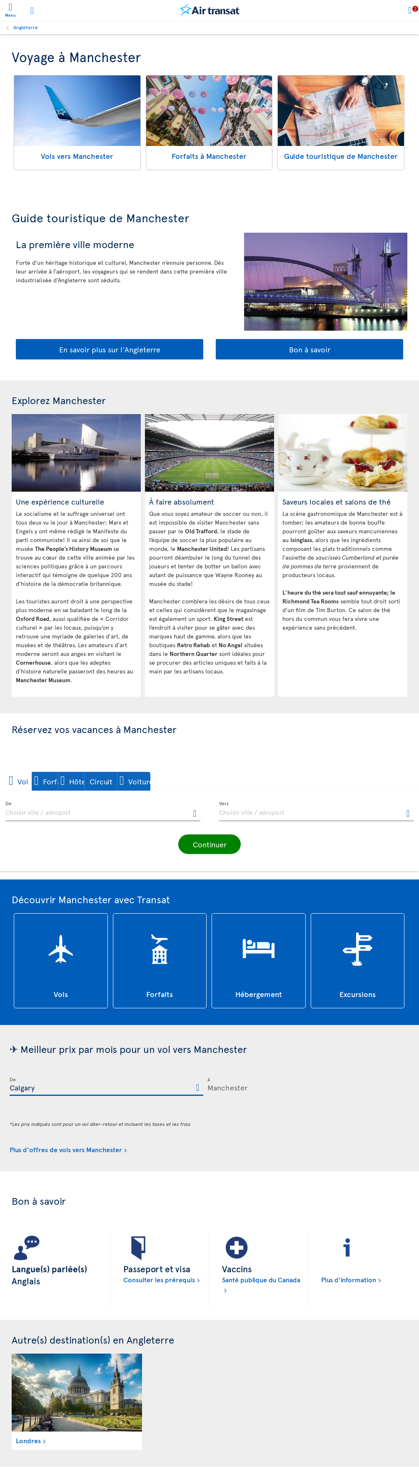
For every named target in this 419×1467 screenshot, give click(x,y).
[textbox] (102, 811)
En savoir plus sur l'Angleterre (109, 349)
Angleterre (25, 27)
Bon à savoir (309, 349)
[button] (34, 781)
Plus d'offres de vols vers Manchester (66, 1149)
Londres (28, 1440)
